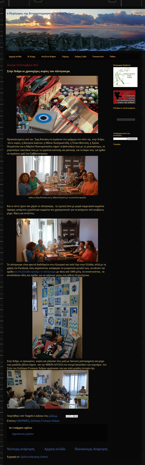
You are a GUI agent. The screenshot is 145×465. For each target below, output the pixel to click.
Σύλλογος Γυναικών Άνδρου (45, 420)
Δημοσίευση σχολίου (23, 433)
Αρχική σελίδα (15, 56)
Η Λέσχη (31, 56)
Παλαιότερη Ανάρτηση (91, 449)
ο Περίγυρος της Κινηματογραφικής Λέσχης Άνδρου (41, 13)
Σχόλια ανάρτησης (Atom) (34, 456)
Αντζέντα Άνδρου (48, 56)
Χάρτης (65, 56)
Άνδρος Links (80, 56)
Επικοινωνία (98, 56)
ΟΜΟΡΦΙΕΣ (22, 420)
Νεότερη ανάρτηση (20, 449)
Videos (112, 56)
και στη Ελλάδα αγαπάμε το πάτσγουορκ (35, 271)
